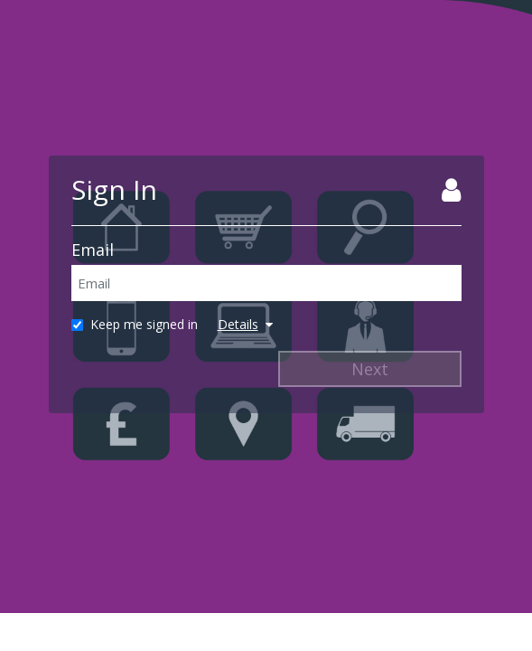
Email (92, 249)
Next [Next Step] (369, 369)
